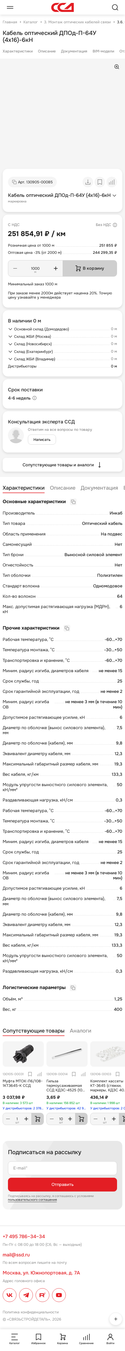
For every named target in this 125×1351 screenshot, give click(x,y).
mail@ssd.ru (16, 1255)
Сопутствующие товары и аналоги (62, 465)
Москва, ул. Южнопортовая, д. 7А (41, 1273)
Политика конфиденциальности (31, 1312)
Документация (74, 51)
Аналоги (80, 1031)
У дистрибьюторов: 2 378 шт (23, 1108)
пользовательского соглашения (32, 1200)
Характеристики (18, 51)
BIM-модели (103, 51)
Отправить (62, 1184)
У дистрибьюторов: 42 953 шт (67, 1108)
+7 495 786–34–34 (24, 1236)
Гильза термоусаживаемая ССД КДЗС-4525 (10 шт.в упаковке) (64, 1088)
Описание (47, 51)
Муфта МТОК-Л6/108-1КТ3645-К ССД (22, 1083)
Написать (41, 439)
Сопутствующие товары (33, 1031)
